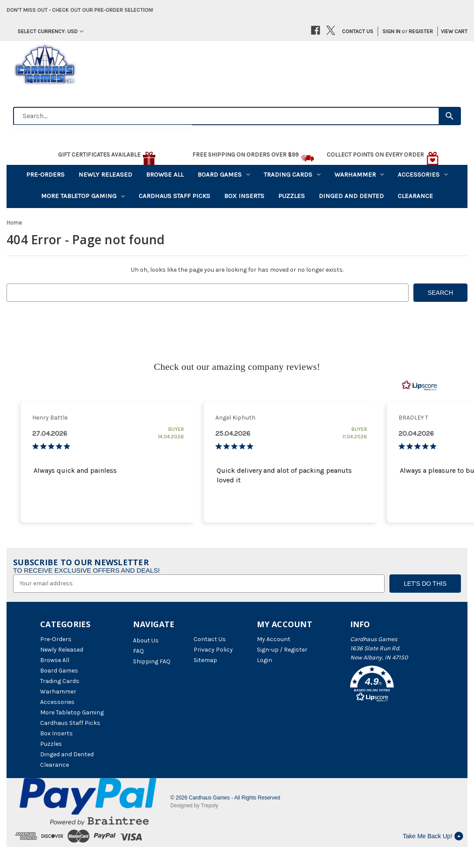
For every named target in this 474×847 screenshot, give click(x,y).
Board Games (224, 174)
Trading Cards (292, 174)
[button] (392, 685)
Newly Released (105, 174)
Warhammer (359, 174)
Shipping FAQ (152, 661)
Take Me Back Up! (432, 836)
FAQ (138, 651)
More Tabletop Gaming (83, 196)
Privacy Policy (213, 649)
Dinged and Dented (351, 196)
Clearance (415, 196)
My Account (273, 639)
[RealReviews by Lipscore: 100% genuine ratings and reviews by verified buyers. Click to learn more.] (419, 385)
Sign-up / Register (282, 649)
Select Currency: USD (50, 31)
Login (264, 660)
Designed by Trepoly (194, 806)
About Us (146, 640)
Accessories (423, 174)
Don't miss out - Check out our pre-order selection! (80, 10)
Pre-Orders (45, 174)
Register (421, 31)
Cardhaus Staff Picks (174, 196)
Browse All (165, 174)
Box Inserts (244, 196)
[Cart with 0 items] (451, 31)
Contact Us (357, 31)
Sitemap (205, 660)
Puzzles (291, 196)
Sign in (391, 31)
